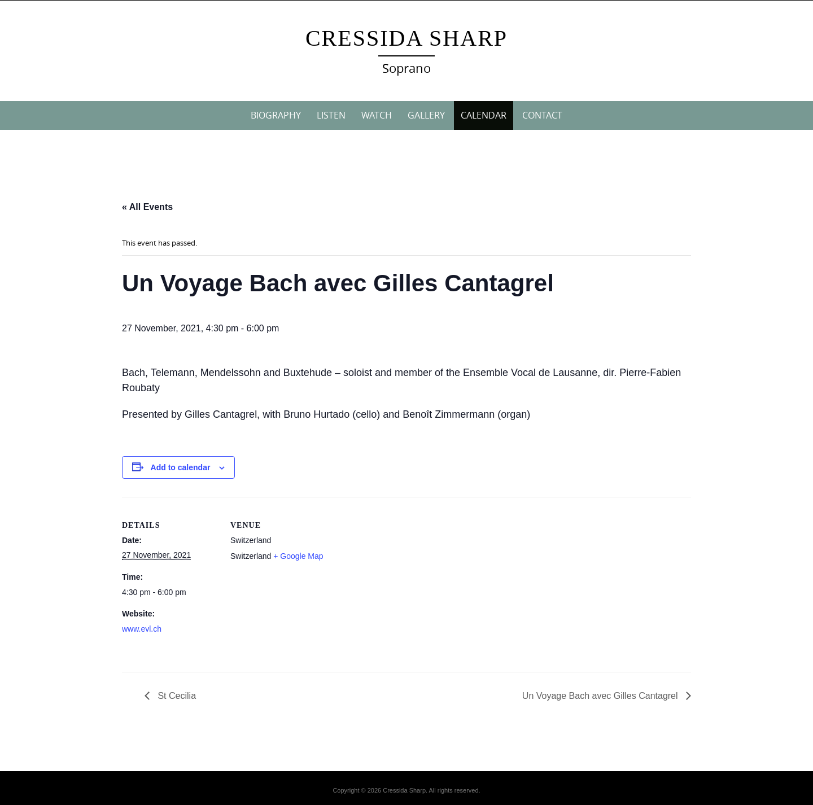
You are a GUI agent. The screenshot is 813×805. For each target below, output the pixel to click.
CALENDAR (483, 115)
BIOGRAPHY (276, 115)
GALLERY (426, 115)
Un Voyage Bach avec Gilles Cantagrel (601, 696)
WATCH (376, 115)
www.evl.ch (141, 628)
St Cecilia (175, 696)
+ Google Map (298, 556)
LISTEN (331, 115)
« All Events (147, 207)
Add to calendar (181, 467)
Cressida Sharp (406, 38)
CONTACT (542, 115)
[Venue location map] (398, 575)
